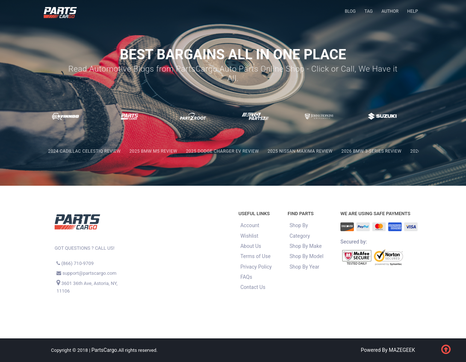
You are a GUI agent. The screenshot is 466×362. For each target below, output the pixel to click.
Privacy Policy (256, 267)
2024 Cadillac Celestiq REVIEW (84, 151)
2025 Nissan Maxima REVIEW (300, 151)
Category (299, 236)
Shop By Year (304, 267)
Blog (350, 11)
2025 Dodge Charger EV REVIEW (222, 151)
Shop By (298, 225)
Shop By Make (305, 246)
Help (412, 11)
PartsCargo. (104, 350)
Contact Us (252, 287)
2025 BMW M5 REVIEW (153, 151)
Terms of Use (255, 256)
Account (249, 225)
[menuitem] (350, 11)
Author (390, 11)
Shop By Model (306, 256)
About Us (250, 246)
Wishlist (249, 236)
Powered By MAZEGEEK (388, 350)
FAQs (246, 277)
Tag (368, 11)
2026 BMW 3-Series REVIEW (371, 151)
